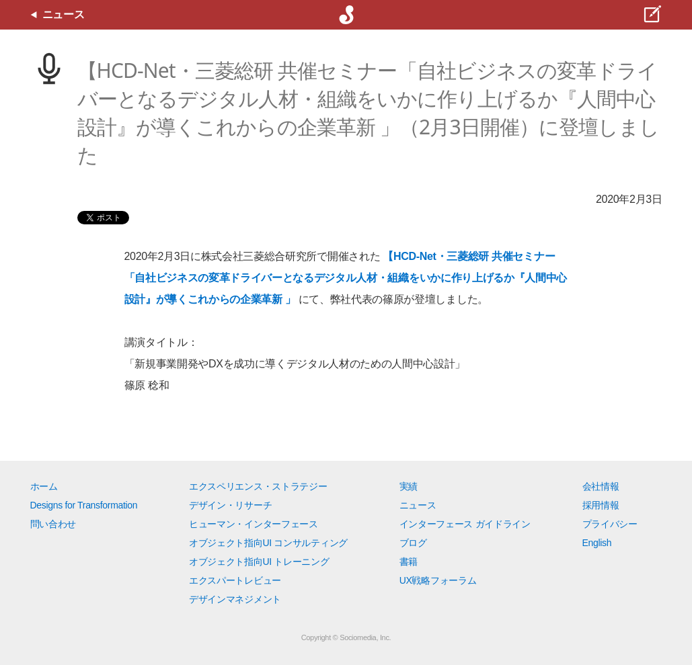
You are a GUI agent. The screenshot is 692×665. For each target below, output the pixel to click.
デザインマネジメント (235, 599)
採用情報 (600, 505)
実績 (408, 486)
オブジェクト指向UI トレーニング (259, 561)
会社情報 (600, 486)
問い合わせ (53, 524)
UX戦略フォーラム (438, 580)
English (597, 542)
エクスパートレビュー (235, 580)
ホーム (44, 486)
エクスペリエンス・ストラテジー (258, 486)
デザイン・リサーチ (230, 505)
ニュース (417, 505)
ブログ (413, 542)
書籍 (408, 561)
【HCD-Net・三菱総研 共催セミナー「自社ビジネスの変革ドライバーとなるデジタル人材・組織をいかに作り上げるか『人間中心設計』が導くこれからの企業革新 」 (346, 278)
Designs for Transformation (84, 505)
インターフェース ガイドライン (465, 524)
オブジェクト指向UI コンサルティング (268, 542)
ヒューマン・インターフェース (253, 524)
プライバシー (610, 524)
